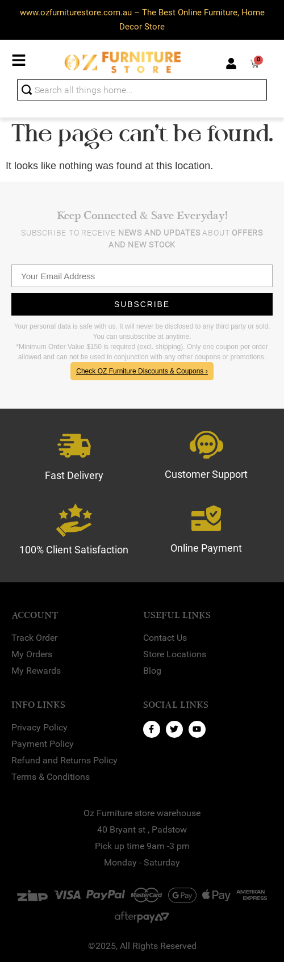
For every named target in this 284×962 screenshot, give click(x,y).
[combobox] (142, 89)
